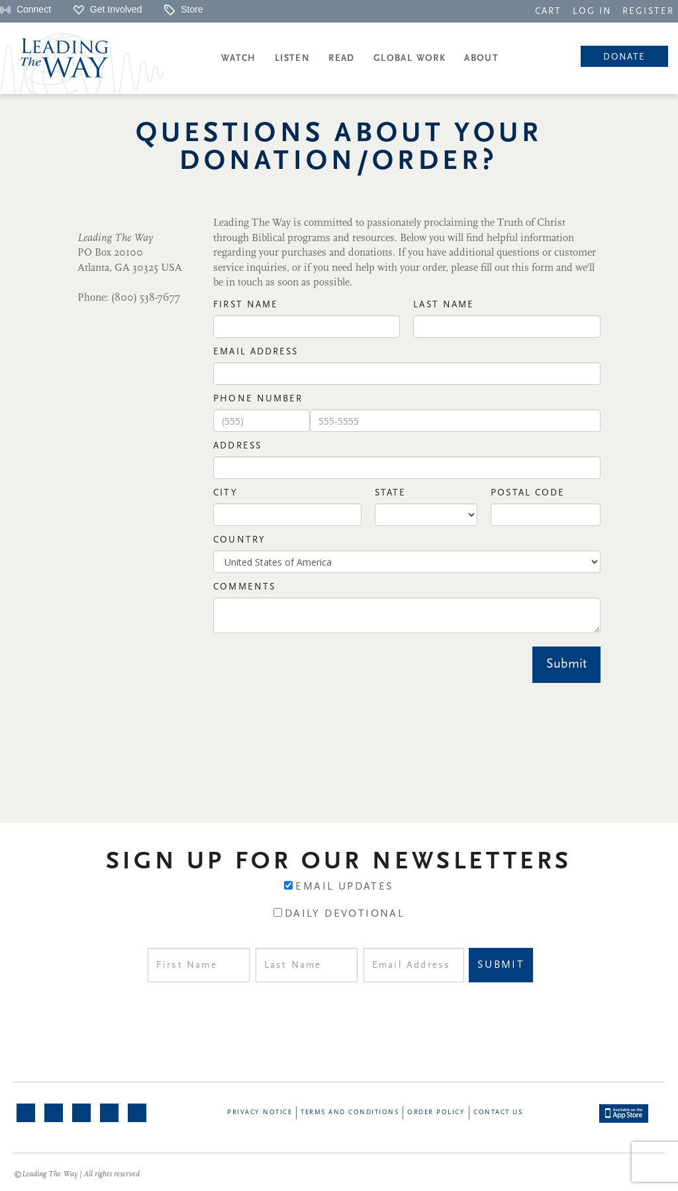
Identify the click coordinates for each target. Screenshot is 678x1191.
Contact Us (497, 1112)
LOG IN (592, 12)
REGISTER (648, 12)
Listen (292, 59)
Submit (566, 664)
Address (237, 446)
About (481, 59)
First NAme (245, 305)
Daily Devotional (345, 914)
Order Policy (436, 1112)
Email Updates (344, 887)
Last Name (443, 305)
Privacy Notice (259, 1112)
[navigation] (548, 11)
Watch (238, 59)
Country (239, 540)
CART (548, 12)
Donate (624, 57)
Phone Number (258, 399)
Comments (244, 587)
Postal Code (528, 493)
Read (341, 59)
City (225, 493)
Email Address (255, 352)
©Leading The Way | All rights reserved (77, 1174)
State (391, 493)
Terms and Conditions (350, 1112)
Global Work (409, 59)
